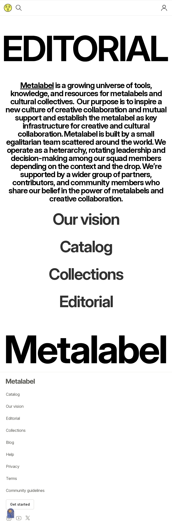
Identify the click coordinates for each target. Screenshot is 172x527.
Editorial (13, 418)
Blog (10, 442)
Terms (11, 478)
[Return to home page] (8, 8)
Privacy (12, 466)
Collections (16, 430)
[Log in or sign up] (164, 8)
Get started (20, 504)
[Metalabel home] (10, 513)
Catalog (13, 394)
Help (10, 454)
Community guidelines (25, 490)
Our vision (15, 406)
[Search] (19, 8)
